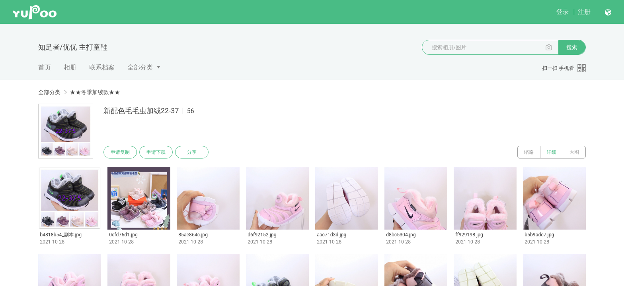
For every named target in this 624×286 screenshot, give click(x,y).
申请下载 (156, 152)
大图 (574, 152)
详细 (551, 152)
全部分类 (140, 67)
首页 (44, 67)
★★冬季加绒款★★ (95, 92)
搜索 (571, 47)
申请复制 (120, 152)
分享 (192, 152)
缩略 (529, 152)
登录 (562, 11)
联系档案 (102, 67)
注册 (584, 11)
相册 (70, 67)
